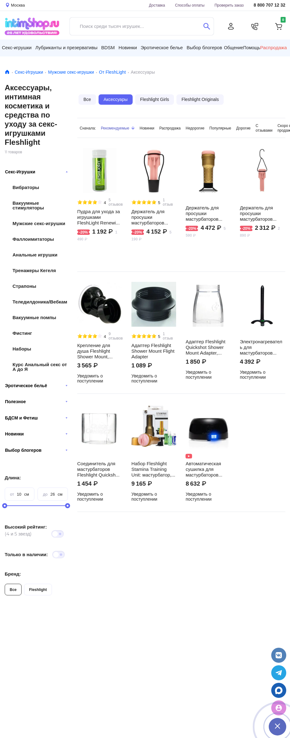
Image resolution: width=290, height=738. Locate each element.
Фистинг (22, 333)
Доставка (157, 5)
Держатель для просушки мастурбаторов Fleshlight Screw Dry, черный (208, 213)
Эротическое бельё (36, 385)
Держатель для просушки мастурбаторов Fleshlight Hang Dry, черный (261, 213)
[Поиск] (207, 26)
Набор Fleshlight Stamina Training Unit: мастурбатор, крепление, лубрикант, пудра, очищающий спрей (151, 469)
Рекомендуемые (118, 128)
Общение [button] (233, 47)
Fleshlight (38, 589)
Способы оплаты (190, 5)
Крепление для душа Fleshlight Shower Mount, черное (93, 351)
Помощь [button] (251, 47)
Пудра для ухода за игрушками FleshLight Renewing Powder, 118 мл (99, 217)
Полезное (36, 401)
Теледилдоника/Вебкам (40, 301)
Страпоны (24, 286)
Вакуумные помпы (34, 317)
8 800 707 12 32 (269, 5)
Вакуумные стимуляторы (28, 205)
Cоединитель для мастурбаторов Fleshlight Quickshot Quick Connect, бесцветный (98, 469)
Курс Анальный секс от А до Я (40, 367)
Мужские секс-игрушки (71, 72)
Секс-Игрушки (29, 72)
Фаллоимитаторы (33, 239)
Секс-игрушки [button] (17, 47)
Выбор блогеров (36, 450)
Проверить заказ (229, 5)
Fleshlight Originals (200, 99)
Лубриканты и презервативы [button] (66, 47)
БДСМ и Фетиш (36, 418)
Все (13, 589)
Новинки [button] (128, 47)
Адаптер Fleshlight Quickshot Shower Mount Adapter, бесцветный (205, 347)
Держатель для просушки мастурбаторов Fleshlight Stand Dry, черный (153, 217)
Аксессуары (116, 99)
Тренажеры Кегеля (34, 270)
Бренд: (13, 574)
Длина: (13, 477)
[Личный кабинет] (231, 26)
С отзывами (264, 128)
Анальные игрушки (35, 254)
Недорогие (195, 128)
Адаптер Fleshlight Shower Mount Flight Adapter (153, 351)
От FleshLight (112, 72)
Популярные (220, 128)
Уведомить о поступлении (90, 378)
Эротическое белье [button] (162, 47)
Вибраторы (26, 187)
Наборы (22, 348)
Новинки (36, 434)
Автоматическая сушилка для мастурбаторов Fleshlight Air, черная (203, 469)
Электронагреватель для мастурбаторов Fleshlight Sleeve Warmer (261, 347)
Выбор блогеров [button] (204, 47)
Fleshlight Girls (154, 99)
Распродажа (170, 128)
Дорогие (243, 128)
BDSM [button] (107, 47)
